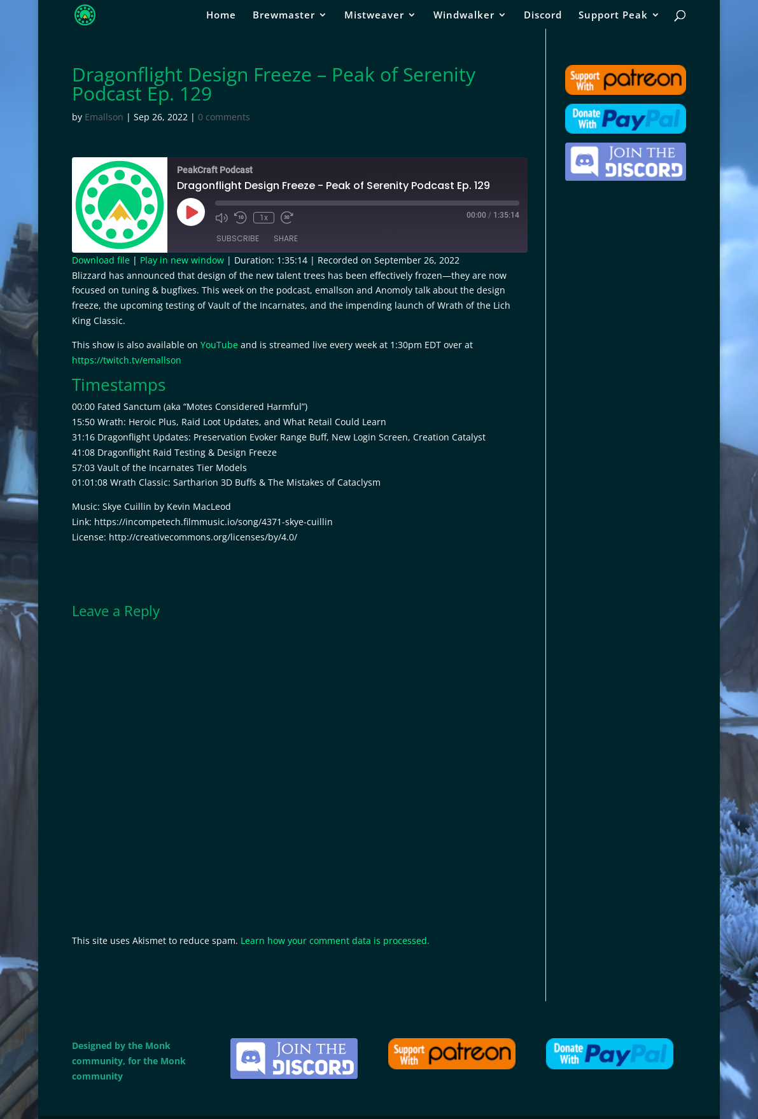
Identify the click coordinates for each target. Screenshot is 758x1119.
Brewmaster (284, 15)
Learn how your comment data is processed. (335, 940)
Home (221, 15)
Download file (101, 260)
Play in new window (182, 260)
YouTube (219, 345)
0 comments (224, 117)
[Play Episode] (191, 212)
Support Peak (613, 15)
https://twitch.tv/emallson (126, 360)
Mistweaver (374, 15)
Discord (543, 15)
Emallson (104, 117)
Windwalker (464, 15)
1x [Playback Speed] (264, 217)
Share (286, 238)
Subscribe (237, 238)
